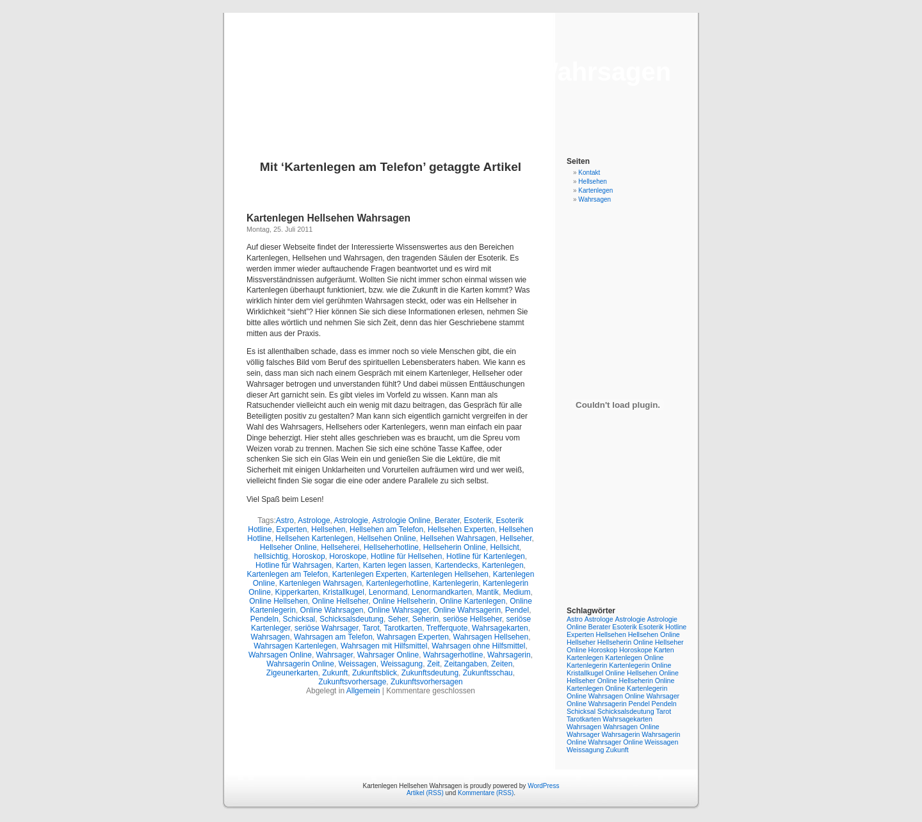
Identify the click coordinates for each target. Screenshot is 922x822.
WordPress (543, 785)
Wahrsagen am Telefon (333, 637)
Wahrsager (334, 654)
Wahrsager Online (388, 654)
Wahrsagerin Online (300, 663)
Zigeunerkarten (292, 672)
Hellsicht (504, 547)
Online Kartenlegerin (636, 688)
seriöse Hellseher (472, 619)
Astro (285, 520)
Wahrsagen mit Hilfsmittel (384, 645)
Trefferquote (447, 628)
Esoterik (477, 520)
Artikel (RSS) (425, 792)
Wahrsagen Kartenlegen (295, 645)
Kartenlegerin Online (640, 665)
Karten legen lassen (397, 565)
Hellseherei (340, 547)
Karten (347, 565)
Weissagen (357, 663)
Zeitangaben (465, 663)
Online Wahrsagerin (467, 610)
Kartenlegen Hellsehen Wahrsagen (461, 72)
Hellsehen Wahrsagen (458, 538)
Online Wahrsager (398, 610)
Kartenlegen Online (634, 657)
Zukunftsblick (374, 672)
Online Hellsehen (278, 601)
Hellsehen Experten (461, 529)
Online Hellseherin (404, 601)
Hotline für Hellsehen (406, 556)
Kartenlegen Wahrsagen (320, 583)
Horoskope (347, 556)
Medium (517, 592)
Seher (398, 619)
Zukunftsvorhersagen (427, 681)
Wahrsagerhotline (453, 654)
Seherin (425, 619)
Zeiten (501, 663)
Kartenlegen (503, 565)
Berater (447, 520)
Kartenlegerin (455, 583)
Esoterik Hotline (663, 627)
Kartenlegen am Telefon (287, 574)
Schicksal (299, 619)
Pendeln (264, 619)
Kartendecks (456, 565)
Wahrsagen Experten (413, 637)
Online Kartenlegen (473, 601)
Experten (291, 529)
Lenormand (388, 592)
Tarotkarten (403, 628)
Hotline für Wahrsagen (293, 565)
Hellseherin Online (454, 547)
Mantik (487, 592)
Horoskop (308, 556)
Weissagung (401, 663)
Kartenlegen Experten (369, 574)
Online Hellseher (340, 601)
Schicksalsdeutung (351, 619)
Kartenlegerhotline (397, 583)
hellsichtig (271, 556)
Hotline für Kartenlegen (485, 556)
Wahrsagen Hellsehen (491, 637)
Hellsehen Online (386, 538)
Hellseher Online (288, 547)
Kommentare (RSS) (486, 792)
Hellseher (516, 538)
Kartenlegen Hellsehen (450, 574)
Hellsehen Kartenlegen (314, 538)
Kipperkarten (297, 592)
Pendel (517, 610)
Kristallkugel (343, 592)
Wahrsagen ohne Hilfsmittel (478, 645)
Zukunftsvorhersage (352, 681)
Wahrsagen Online (280, 654)
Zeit (433, 663)
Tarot (371, 628)
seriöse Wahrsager (327, 628)
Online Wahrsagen (332, 610)
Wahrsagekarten (500, 628)
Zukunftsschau (488, 672)
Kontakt (589, 172)
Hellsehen (328, 529)
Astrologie (351, 520)
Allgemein (363, 690)
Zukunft (335, 672)
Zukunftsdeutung (429, 672)
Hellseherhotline (391, 547)
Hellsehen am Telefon (386, 529)
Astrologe (314, 520)
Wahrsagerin (509, 654)
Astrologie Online (401, 520)
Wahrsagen (270, 637)
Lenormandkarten (442, 592)
